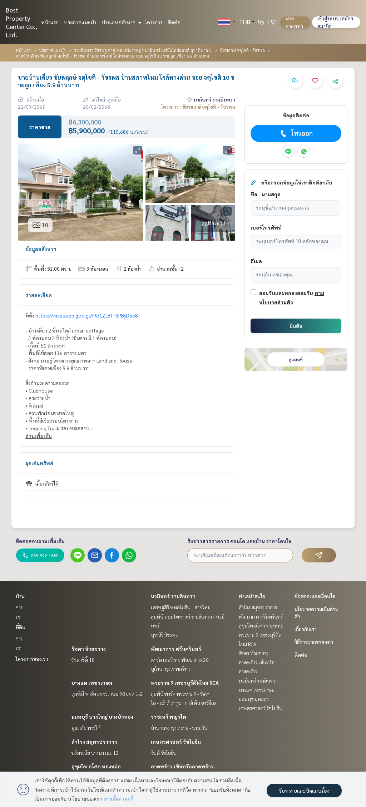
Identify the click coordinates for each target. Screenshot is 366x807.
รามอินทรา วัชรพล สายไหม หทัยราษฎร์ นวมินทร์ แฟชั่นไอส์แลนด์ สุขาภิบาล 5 (143, 50)
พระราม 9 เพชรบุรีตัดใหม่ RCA (185, 682)
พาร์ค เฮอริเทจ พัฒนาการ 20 (180, 659)
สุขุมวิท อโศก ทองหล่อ (96, 766)
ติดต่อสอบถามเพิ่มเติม (40, 541)
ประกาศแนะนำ (80, 22)
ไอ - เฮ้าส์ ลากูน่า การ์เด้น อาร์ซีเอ (183, 702)
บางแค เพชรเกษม (91, 682)
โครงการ (154, 22)
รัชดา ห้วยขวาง (88, 648)
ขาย (20, 607)
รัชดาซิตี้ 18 (83, 659)
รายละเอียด (38, 295)
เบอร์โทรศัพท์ (266, 227)
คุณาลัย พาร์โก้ (85, 727)
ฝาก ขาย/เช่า (294, 22)
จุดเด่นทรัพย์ (39, 463)
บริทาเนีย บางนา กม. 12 (95, 752)
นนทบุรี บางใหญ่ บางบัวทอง (102, 716)
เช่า (19, 616)
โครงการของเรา (32, 658)
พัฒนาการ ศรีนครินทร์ (176, 648)
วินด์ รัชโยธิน (164, 752)
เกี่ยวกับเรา (306, 629)
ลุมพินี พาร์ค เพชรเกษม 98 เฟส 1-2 (107, 693)
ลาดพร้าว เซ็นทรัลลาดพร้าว (182, 766)
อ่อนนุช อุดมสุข (254, 698)
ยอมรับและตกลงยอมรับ (286, 293)
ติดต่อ (174, 22)
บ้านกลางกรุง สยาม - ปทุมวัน (179, 727)
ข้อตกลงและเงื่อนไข (315, 596)
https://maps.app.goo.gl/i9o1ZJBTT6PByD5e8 (86, 315)
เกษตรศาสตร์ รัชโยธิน (176, 741)
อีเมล (256, 261)
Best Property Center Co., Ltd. (21, 22)
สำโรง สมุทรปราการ (94, 741)
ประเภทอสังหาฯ (121, 22)
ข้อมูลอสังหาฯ (40, 249)
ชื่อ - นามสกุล (266, 194)
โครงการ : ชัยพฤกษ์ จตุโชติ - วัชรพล (198, 106)
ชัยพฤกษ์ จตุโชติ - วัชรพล (242, 50)
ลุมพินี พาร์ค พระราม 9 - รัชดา (181, 693)
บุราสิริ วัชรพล (164, 634)
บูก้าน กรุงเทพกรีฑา (170, 668)
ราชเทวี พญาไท (168, 716)
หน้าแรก (50, 22)
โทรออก (296, 133)
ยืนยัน (296, 326)
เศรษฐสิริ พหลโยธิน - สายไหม (181, 607)
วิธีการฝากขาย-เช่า (314, 642)
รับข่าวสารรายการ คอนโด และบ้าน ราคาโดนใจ (239, 541)
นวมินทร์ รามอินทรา (173, 596)
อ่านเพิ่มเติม (38, 436)
